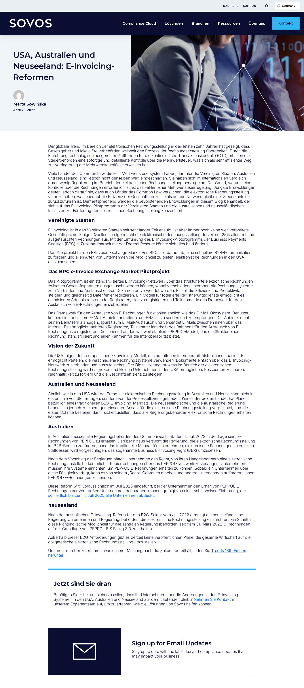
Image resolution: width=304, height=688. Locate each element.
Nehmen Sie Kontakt (212, 599)
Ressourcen (229, 23)
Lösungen (174, 23)
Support (250, 6)
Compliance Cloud (139, 23)
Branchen (200, 23)
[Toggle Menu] (266, 6)
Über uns (257, 23)
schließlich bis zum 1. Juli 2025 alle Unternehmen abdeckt (101, 495)
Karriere (231, 6)
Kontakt (285, 23)
